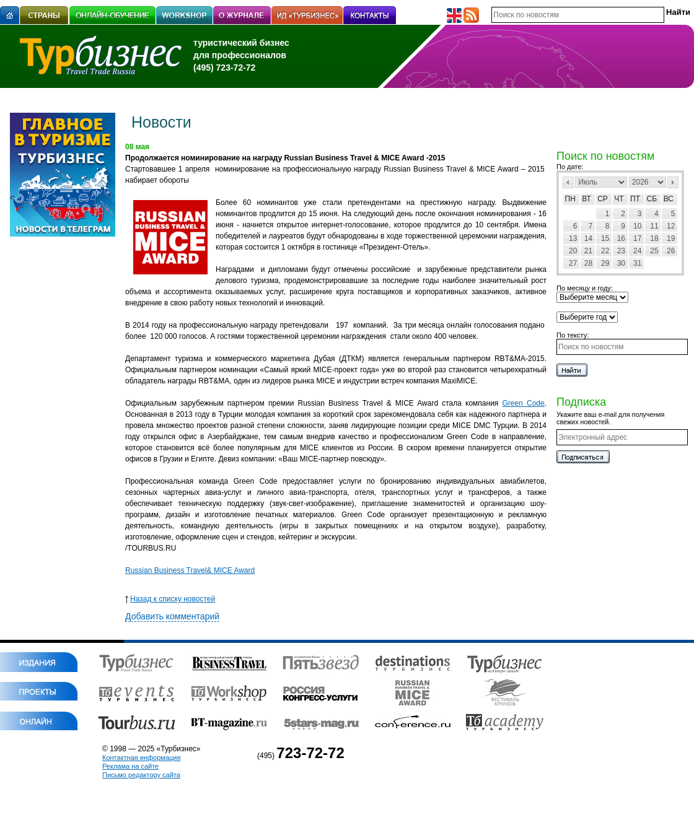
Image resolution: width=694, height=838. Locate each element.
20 (573, 251)
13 (573, 238)
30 (621, 263)
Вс (669, 198)
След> (673, 182)
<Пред (568, 182)
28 (588, 263)
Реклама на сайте (130, 766)
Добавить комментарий (172, 616)
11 (654, 226)
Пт (635, 198)
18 (654, 238)
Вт (586, 198)
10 (637, 226)
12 (671, 226)
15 (605, 238)
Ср (602, 198)
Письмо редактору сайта (141, 775)
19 (671, 238)
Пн (570, 198)
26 (671, 251)
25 (654, 251)
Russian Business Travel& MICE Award (190, 570)
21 (588, 251)
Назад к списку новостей (170, 599)
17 (637, 238)
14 (588, 238)
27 (573, 263)
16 (621, 238)
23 (621, 251)
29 (605, 263)
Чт (618, 198)
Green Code (523, 403)
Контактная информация (141, 757)
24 (637, 251)
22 (605, 251)
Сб (652, 198)
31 (637, 263)
